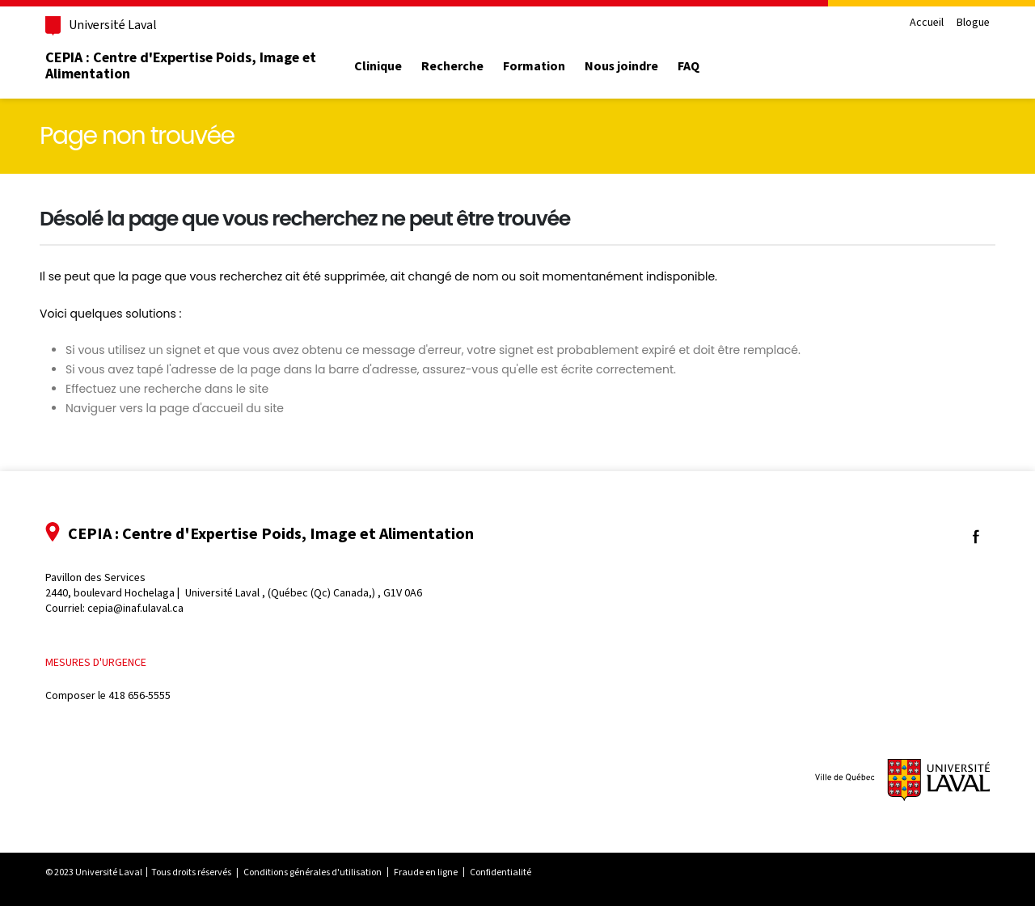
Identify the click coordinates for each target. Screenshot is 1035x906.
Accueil (927, 23)
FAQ (688, 66)
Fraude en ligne (426, 872)
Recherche (452, 66)
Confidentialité (500, 872)
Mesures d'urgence (95, 662)
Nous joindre (621, 66)
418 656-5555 (139, 695)
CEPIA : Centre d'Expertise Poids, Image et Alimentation (180, 65)
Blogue (973, 23)
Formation (534, 66)
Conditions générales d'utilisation (312, 872)
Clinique (378, 66)
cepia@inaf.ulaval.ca (135, 608)
